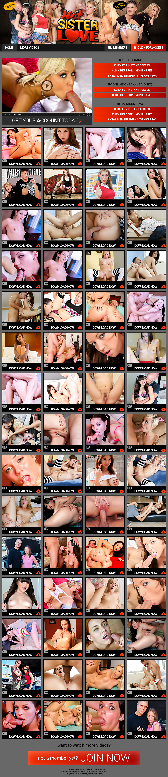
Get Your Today (47, 120)
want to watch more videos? (84, 745)
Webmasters (102, 769)
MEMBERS (117, 47)
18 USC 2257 (92, 769)
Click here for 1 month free (132, 70)
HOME (9, 47)
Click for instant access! (132, 65)
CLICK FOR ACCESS (148, 47)
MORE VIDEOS (29, 47)
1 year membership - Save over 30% (132, 75)
